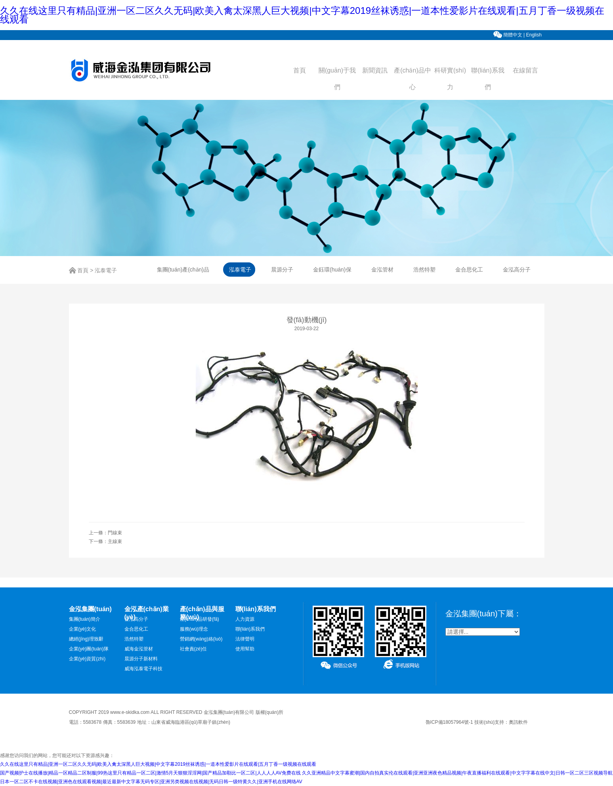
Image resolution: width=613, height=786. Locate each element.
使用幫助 (244, 649)
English (534, 35)
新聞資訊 (375, 70)
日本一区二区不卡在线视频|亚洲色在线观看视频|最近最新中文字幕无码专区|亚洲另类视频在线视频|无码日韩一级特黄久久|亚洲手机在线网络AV (151, 781)
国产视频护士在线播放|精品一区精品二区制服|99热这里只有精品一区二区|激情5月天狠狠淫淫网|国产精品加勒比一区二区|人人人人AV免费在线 (150, 773)
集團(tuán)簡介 (84, 619)
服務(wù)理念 (194, 629)
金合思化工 (136, 629)
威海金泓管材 (138, 649)
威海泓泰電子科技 (143, 668)
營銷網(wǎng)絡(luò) (201, 639)
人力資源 (244, 619)
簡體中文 (512, 35)
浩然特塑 (133, 639)
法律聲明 (244, 639)
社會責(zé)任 (193, 649)
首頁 (299, 70)
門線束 (115, 532)
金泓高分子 (136, 619)
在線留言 (525, 70)
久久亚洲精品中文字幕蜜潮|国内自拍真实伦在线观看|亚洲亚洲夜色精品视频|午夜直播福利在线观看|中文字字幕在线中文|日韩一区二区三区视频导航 (457, 773)
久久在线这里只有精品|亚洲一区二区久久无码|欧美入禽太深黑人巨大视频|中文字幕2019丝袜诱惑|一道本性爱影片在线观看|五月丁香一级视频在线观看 (302, 15)
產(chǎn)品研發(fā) (199, 619)
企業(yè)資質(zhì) (87, 659)
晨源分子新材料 (141, 659)
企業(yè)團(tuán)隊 (89, 649)
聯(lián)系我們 (250, 629)
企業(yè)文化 (82, 629)
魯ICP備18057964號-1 (449, 722)
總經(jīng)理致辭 (86, 639)
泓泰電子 (106, 271)
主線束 (115, 541)
